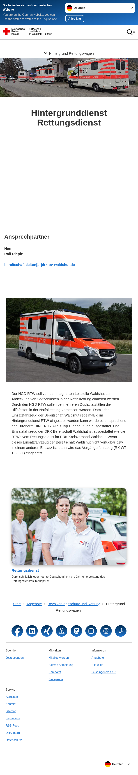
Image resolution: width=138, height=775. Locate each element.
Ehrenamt (55, 672)
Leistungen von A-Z (103, 672)
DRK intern (13, 732)
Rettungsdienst (25, 570)
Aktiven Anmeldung (61, 664)
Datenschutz (14, 740)
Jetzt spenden (15, 657)
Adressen (12, 696)
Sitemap (11, 711)
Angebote (97, 657)
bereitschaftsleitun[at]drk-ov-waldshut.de (39, 265)
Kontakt (10, 703)
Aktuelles (97, 664)
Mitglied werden (59, 657)
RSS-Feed (12, 725)
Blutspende (56, 679)
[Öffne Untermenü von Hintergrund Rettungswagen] (69, 44)
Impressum (13, 718)
